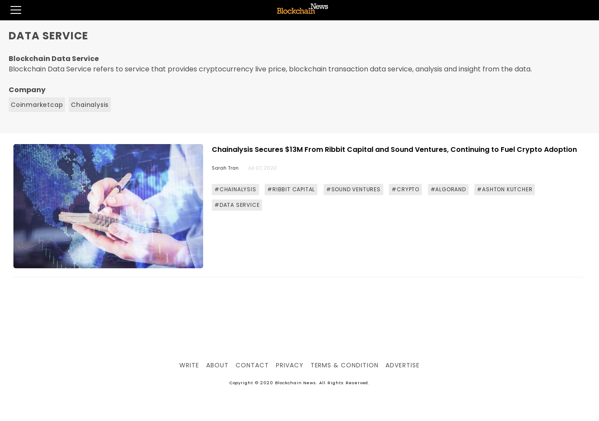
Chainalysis (90, 104)
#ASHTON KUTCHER (504, 189)
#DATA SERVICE (236, 205)
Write (189, 365)
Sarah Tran (225, 167)
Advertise (402, 365)
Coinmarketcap (37, 104)
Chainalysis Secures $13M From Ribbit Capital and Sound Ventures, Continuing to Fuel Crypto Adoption (394, 149)
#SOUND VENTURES (353, 189)
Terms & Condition (345, 365)
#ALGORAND (448, 189)
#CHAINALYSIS (235, 189)
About (217, 365)
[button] (10, 9)
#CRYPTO (405, 189)
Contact (252, 365)
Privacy (290, 365)
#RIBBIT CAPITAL (291, 189)
